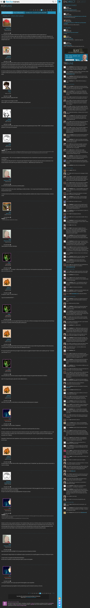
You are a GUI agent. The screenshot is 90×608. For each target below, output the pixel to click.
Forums (67, 28)
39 (49, 10)
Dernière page (55, 9)
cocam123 (68, 42)
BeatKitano (8, 481)
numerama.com (84, 512)
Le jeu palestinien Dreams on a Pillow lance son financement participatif (75, 23)
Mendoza (67, 36)
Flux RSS (60, 598)
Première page (30, 9)
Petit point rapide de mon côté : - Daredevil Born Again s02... (74, 39)
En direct (69, 2)
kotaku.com (73, 471)
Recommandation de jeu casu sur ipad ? (71, 32)
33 (37, 10)
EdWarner (9, 287)
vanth (10, 144)
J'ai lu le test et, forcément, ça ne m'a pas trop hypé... (72, 10)
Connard (67, 13)
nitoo (10, 418)
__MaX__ (9, 262)
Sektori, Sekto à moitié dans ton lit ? (70, 9)
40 (51, 10)
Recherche (53, 2)
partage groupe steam (68, 45)
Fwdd (10, 179)
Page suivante (53, 9)
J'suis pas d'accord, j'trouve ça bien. (69, 17)
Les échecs (65, 33)
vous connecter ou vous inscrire (31, 597)
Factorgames (19, 12)
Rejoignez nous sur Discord (60, 601)
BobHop (67, 7)
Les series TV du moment (68, 38)
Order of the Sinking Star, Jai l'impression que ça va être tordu (75, 16)
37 (45, 10)
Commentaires (70, 5)
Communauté (59, 297)
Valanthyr (9, 56)
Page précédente (32, 9)
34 (39, 10)
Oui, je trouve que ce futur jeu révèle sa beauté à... (72, 24)
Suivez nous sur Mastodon (60, 603)
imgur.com (68, 387)
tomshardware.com (75, 293)
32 (35, 10)
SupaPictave (8, 28)
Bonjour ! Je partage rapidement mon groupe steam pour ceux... (74, 46)
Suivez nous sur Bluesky (60, 605)
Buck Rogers (68, 20)
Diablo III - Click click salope (36, 12)
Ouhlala (9, 119)
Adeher (9, 91)
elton (10, 212)
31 (33, 10)
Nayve (67, 29)
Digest (81, 2)
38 (47, 10)
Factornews (7, 12)
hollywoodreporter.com (70, 74)
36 (43, 10)
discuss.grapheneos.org (70, 267)
